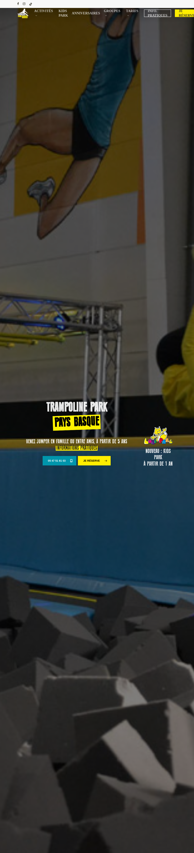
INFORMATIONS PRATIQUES (76, 448)
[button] (59, 460)
